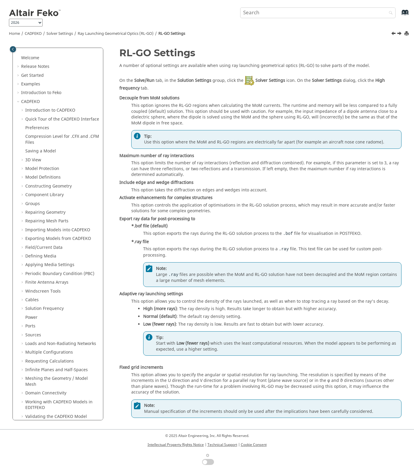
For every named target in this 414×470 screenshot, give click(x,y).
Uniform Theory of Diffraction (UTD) (58, 231)
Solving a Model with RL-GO (61, 210)
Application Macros (45, 385)
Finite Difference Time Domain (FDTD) (59, 246)
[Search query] (318, 12)
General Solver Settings (52, 94)
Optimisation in (41, 359)
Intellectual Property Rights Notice (176, 444)
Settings (171, 33)
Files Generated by (53, 316)
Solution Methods (43, 350)
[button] (23, 53)
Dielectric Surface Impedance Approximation (58, 260)
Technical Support (222, 444)
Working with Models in (59, 56)
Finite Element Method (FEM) (58, 173)
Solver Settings (59, 33)
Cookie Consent (254, 444)
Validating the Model (56, 68)
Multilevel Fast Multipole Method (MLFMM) (62, 132)
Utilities (33, 368)
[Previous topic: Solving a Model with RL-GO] (394, 34)
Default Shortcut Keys (46, 324)
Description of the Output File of (58, 377)
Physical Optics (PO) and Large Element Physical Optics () (61, 184)
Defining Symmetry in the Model (61, 85)
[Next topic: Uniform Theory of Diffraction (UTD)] (400, 34)
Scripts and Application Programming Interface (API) (58, 397)
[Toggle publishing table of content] (13, 49)
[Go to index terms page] (398, 15)
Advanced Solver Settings (54, 102)
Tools (30, 280)
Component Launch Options (53, 272)
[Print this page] (407, 34)
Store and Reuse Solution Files (59, 111)
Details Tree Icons (43, 298)
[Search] (389, 13)
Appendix (30, 409)
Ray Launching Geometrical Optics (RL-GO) (116, 33)
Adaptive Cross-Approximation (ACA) (59, 161)
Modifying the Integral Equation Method (61, 146)
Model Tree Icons (42, 289)
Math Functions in (53, 307)
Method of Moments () (56, 120)
